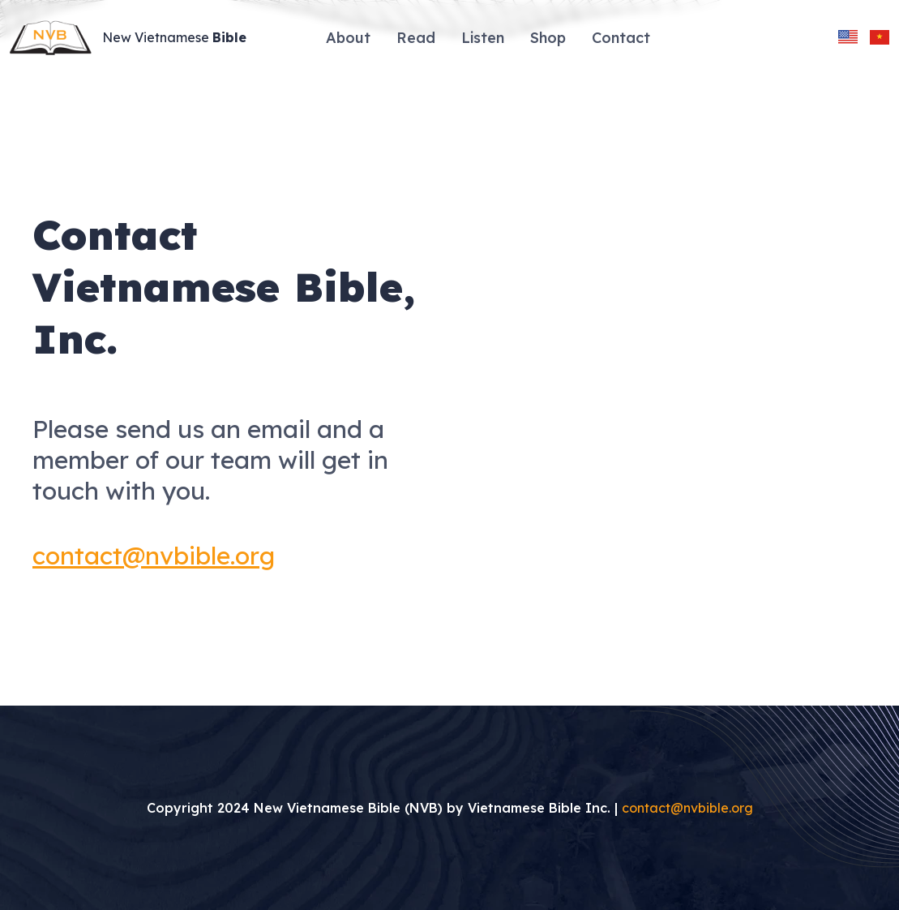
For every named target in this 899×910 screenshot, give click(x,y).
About (348, 37)
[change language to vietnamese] (879, 37)
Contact (621, 37)
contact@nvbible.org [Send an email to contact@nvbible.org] (687, 808)
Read (415, 37)
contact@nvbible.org (153, 555)
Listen (482, 37)
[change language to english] (848, 37)
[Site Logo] (133, 38)
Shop (548, 37)
